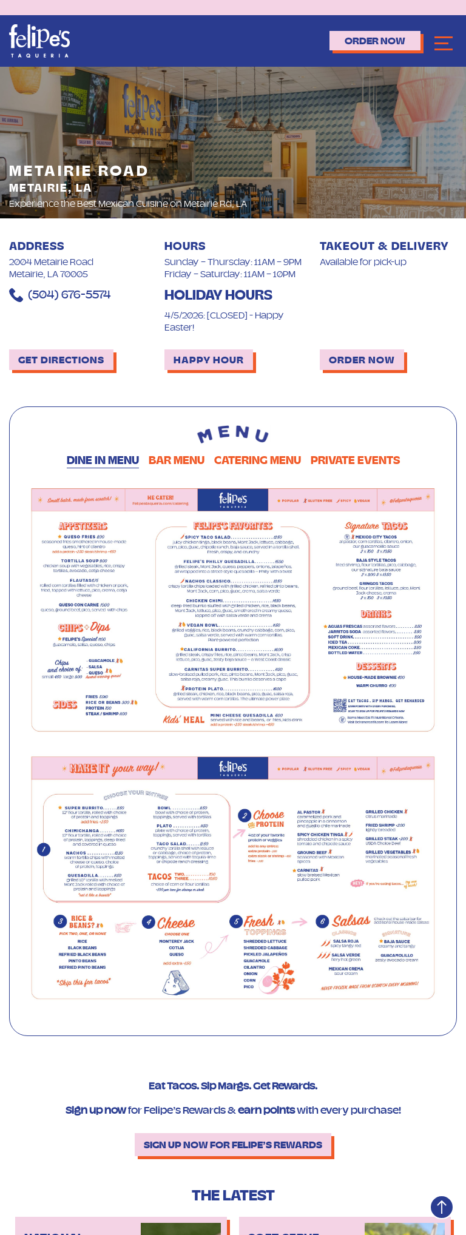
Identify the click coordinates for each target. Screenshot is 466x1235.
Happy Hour (209, 360)
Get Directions (61, 360)
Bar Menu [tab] (176, 460)
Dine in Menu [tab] (103, 460)
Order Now (375, 41)
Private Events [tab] (355, 460)
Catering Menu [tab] (257, 460)
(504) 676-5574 (60, 295)
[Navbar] (443, 43)
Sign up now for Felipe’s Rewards (233, 1145)
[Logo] (39, 40)
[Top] (442, 1207)
